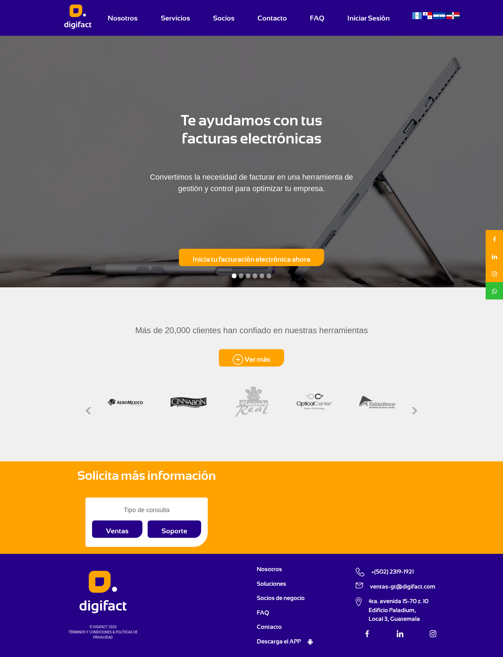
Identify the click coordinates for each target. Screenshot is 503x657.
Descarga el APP (279, 641)
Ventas (117, 531)
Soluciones (271, 583)
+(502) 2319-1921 (392, 571)
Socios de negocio (281, 597)
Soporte (174, 531)
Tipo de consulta (147, 510)
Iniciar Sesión (368, 18)
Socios (223, 18)
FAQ (317, 18)
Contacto (272, 18)
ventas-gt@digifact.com (402, 586)
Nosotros (123, 18)
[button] (37, 161)
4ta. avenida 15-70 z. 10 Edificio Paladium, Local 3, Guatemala (398, 610)
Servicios (175, 18)
